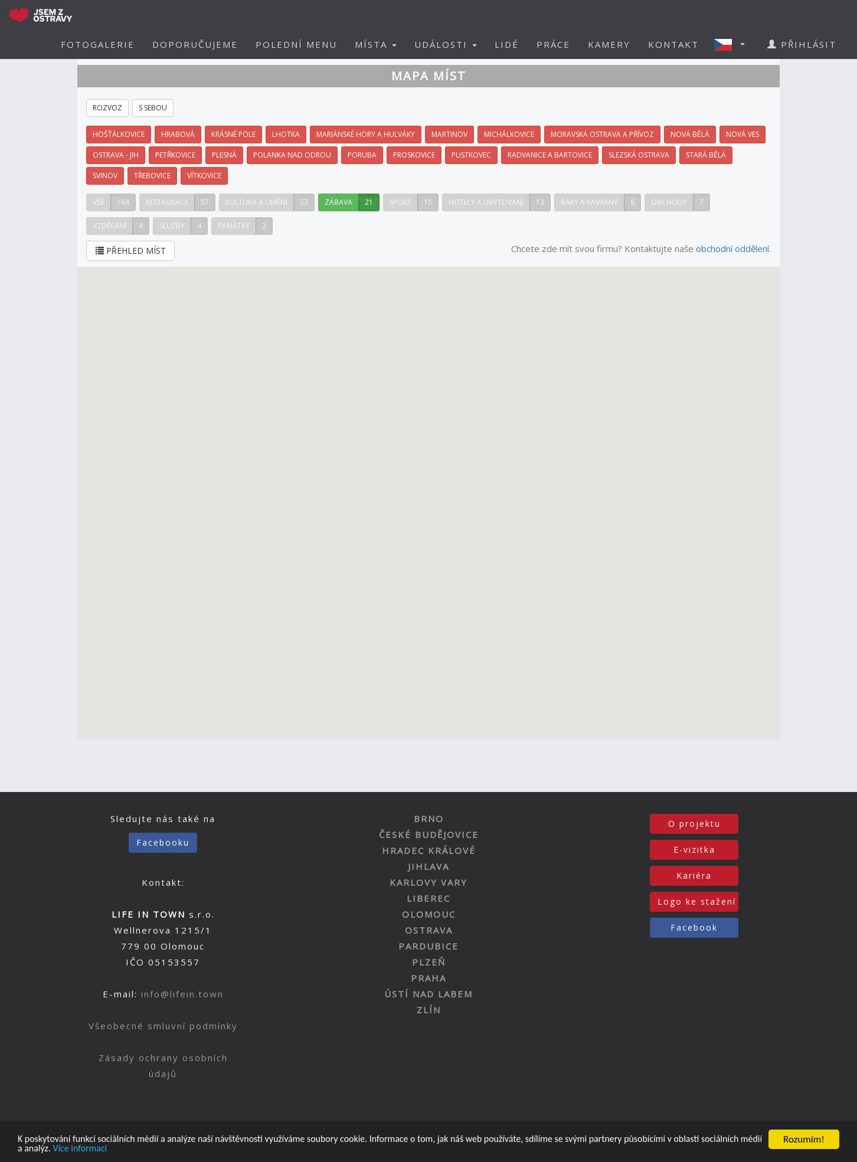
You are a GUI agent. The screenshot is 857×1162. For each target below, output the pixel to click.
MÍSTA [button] (376, 44)
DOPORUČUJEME (195, 44)
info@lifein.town (182, 994)
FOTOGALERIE (98, 44)
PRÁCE (553, 44)
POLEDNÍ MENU (296, 44)
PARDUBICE (428, 946)
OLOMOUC (429, 914)
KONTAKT (673, 44)
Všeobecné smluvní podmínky (163, 1026)
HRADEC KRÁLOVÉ (429, 850)
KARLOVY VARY (428, 882)
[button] (733, 44)
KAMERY (609, 44)
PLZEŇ (429, 962)
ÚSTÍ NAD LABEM (428, 994)
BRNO (429, 818)
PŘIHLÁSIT (801, 44)
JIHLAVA (428, 866)
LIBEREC (428, 898)
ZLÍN (429, 1010)
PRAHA (428, 978)
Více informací (152, 1149)
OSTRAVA (429, 930)
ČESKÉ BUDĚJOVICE (429, 834)
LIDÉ (507, 44)
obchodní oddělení (732, 248)
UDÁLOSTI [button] (445, 44)
